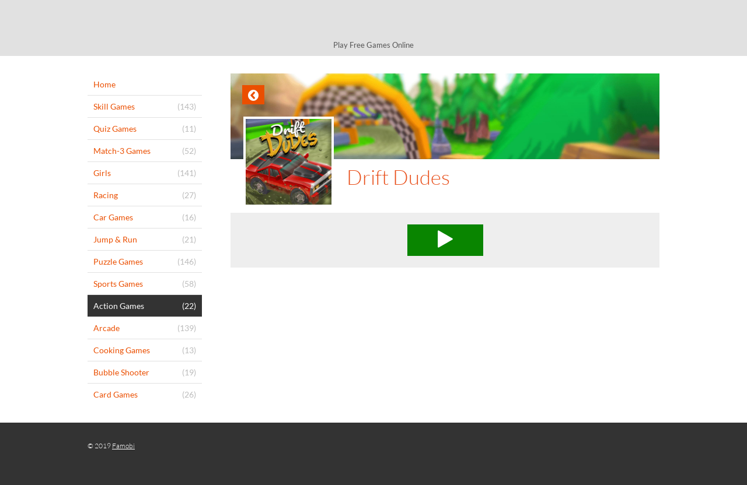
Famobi (123, 445)
